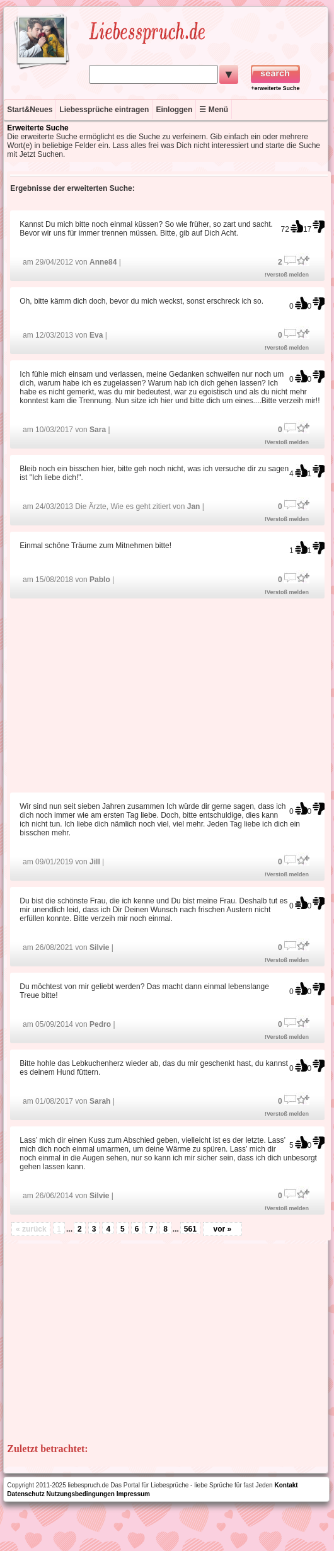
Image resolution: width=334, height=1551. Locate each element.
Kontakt (285, 1485)
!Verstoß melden (287, 275)
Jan (193, 506)
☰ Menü (213, 109)
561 (190, 1229)
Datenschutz (25, 1494)
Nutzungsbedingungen (81, 1494)
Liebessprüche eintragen (104, 109)
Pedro (100, 1024)
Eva (96, 335)
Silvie (99, 947)
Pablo (99, 579)
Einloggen (174, 109)
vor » (223, 1229)
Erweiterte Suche (37, 127)
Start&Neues (29, 109)
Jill (94, 861)
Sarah (99, 1101)
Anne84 (103, 262)
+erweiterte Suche (275, 88)
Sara (97, 429)
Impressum (133, 1494)
